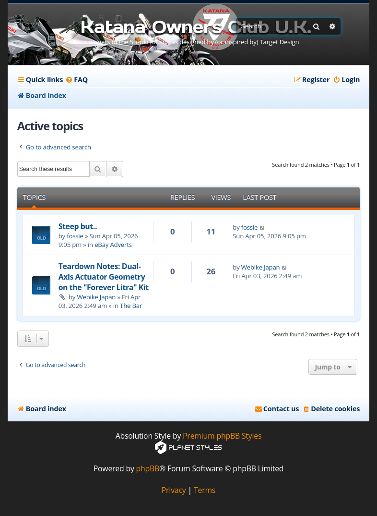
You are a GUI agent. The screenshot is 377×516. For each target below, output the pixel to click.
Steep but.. (78, 226)
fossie (75, 236)
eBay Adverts (113, 244)
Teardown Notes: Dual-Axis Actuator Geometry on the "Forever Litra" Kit (104, 277)
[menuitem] (76, 79)
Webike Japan (96, 297)
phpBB (148, 469)
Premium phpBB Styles (222, 436)
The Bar (131, 305)
